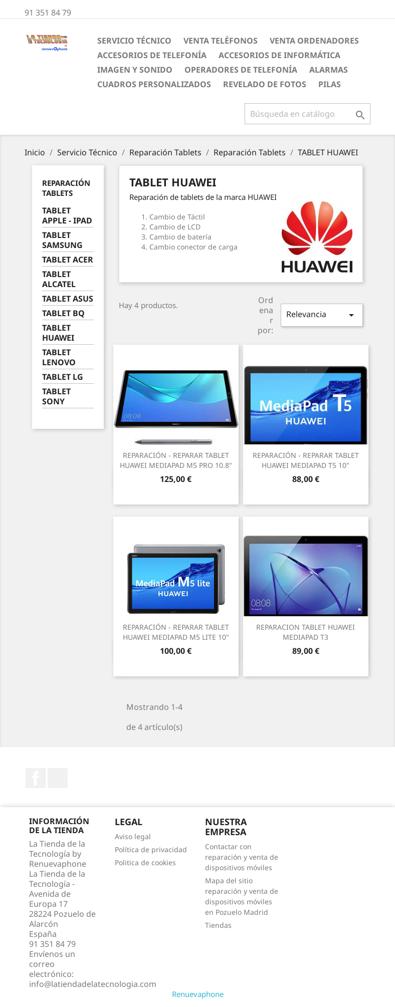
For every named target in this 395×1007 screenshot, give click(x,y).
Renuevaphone (198, 994)
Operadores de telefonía (240, 69)
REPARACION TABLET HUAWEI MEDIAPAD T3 (305, 632)
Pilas (329, 84)
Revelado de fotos (264, 84)
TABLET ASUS (67, 299)
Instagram (58, 778)
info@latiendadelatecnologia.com (92, 983)
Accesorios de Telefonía (152, 55)
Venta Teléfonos (220, 40)
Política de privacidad (151, 849)
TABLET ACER (67, 260)
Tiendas (218, 925)
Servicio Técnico (134, 40)
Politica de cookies (145, 862)
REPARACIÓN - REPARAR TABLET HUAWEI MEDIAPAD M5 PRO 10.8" (176, 460)
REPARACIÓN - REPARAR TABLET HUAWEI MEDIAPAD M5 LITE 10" (176, 632)
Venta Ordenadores (314, 40)
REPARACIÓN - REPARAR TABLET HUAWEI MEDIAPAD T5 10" (306, 460)
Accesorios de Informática (279, 55)
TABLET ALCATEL (59, 279)
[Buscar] (307, 113)
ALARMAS (328, 69)
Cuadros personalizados (154, 84)
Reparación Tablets (66, 188)
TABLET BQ (63, 313)
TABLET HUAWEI (58, 333)
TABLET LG (62, 377)
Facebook (36, 778)
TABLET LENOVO (59, 357)
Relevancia (321, 315)
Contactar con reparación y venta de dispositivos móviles (241, 857)
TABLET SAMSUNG (62, 240)
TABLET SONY (56, 396)
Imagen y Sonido (134, 69)
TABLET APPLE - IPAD (67, 215)
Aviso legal (133, 836)
